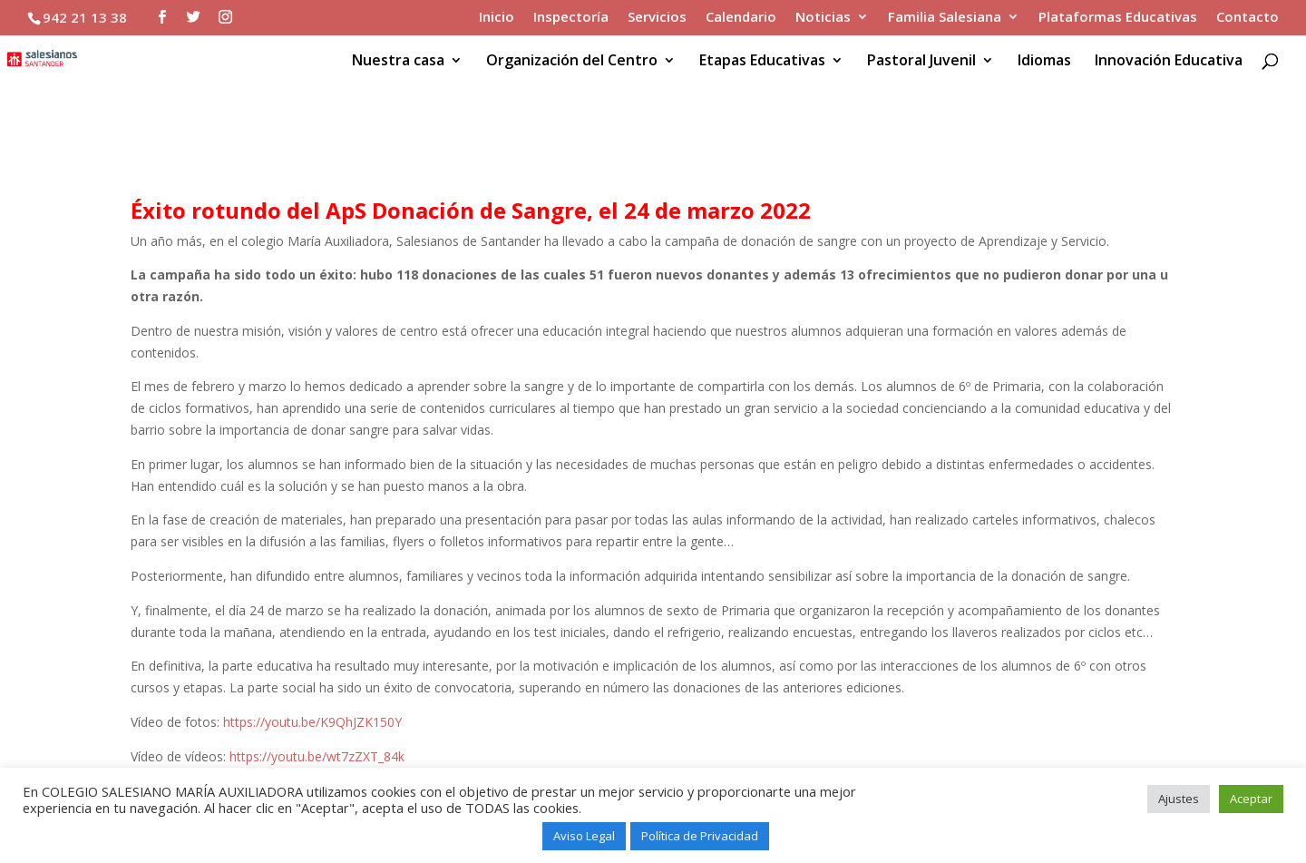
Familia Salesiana (944, 17)
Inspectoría (571, 17)
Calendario (741, 17)
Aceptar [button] (1251, 798)
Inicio (496, 17)
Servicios (657, 17)
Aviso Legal (584, 836)
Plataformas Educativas (1117, 17)
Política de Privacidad (699, 836)
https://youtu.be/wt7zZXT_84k (316, 756)
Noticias (823, 17)
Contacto (1247, 17)
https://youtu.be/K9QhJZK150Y (312, 722)
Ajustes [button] (1178, 798)
